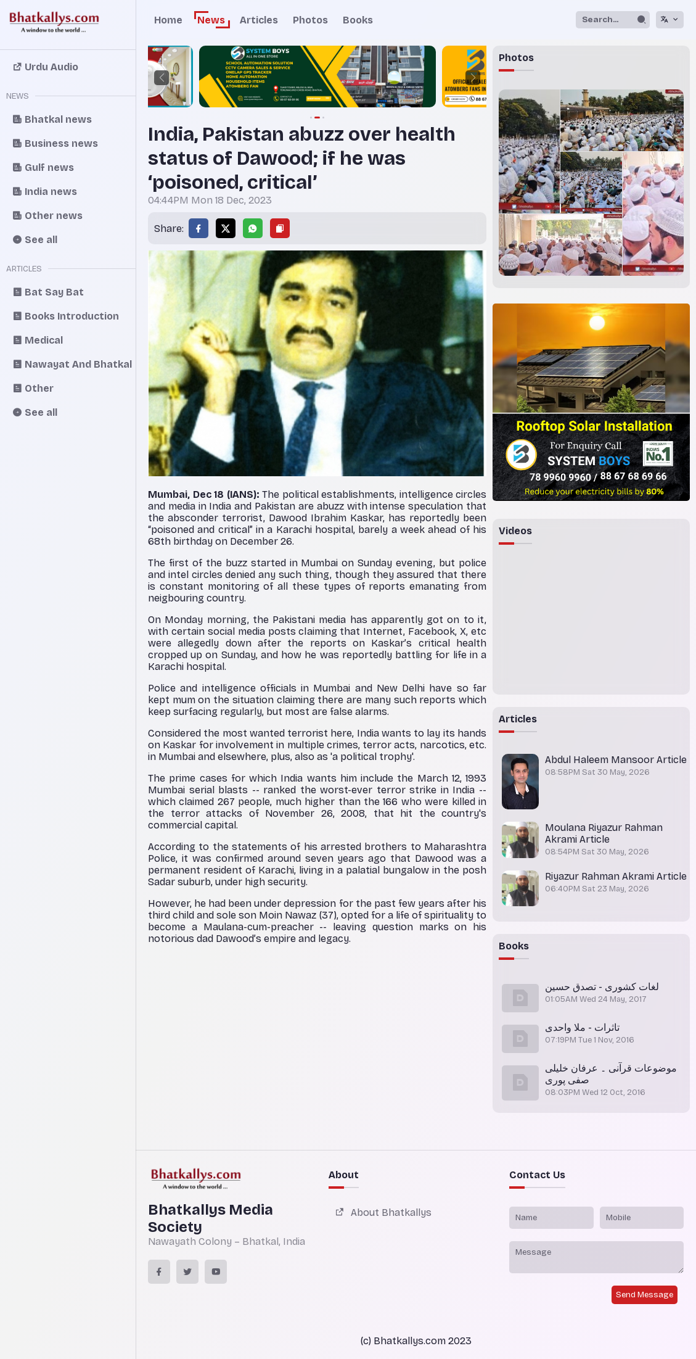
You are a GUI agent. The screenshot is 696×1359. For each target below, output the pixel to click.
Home (168, 20)
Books (358, 20)
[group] (317, 78)
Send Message (644, 1295)
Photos (310, 20)
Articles (259, 20)
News (211, 20)
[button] (161, 77)
